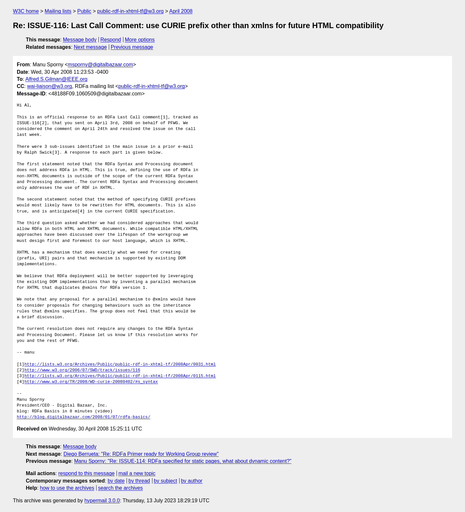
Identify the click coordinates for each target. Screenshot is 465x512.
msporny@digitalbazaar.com (100, 64)
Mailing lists (58, 11)
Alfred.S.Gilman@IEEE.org (56, 79)
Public (84, 11)
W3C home (26, 11)
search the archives (120, 488)
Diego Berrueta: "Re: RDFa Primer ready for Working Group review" (141, 454)
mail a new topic (137, 473)
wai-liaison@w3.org (49, 86)
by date (116, 481)
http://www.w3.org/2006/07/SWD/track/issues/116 (82, 370)
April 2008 (180, 11)
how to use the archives (67, 488)
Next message (90, 47)
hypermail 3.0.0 (101, 500)
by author (191, 481)
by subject (165, 481)
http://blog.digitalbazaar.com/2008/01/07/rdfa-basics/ (83, 417)
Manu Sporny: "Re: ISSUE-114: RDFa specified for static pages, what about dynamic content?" (182, 461)
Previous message (132, 47)
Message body (80, 39)
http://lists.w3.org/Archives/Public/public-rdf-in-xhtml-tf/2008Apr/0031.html (120, 364)
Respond (110, 39)
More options (140, 39)
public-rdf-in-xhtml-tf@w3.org (130, 11)
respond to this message (86, 473)
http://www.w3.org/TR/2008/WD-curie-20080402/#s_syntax (91, 382)
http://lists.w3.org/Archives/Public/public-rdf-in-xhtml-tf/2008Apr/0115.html (120, 376)
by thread (139, 481)
